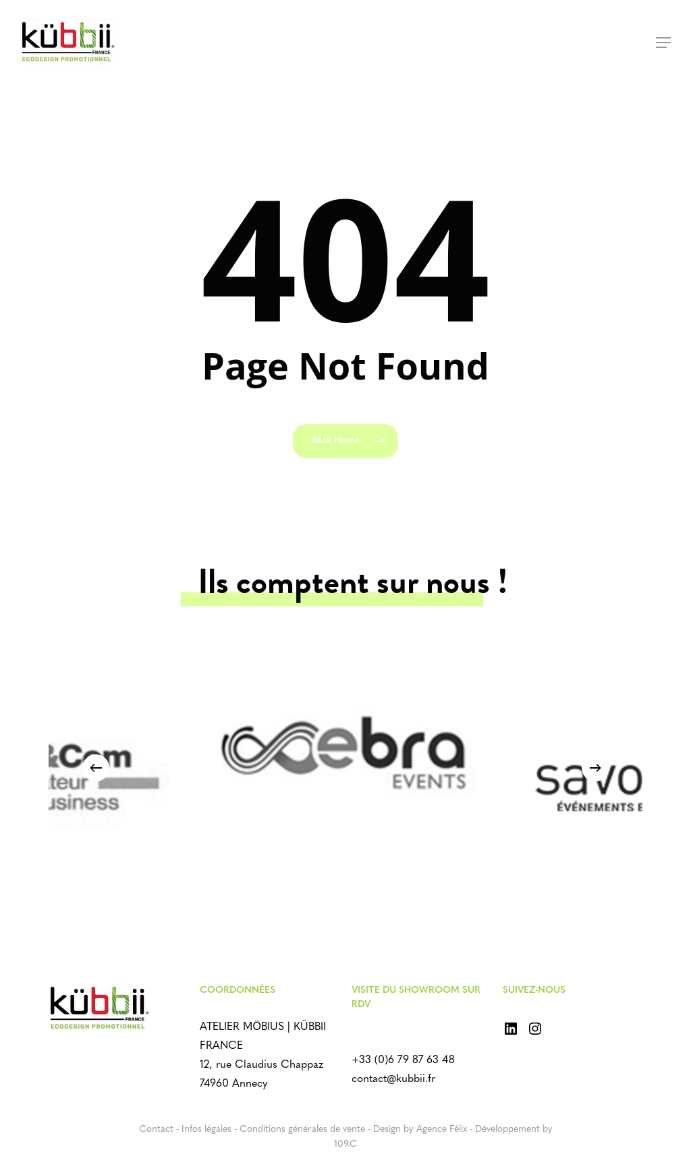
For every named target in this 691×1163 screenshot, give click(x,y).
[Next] (595, 767)
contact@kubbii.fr (393, 1079)
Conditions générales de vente (302, 1130)
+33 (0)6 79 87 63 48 (403, 1060)
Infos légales (206, 1130)
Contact (156, 1130)
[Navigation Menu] (663, 42)
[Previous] (95, 767)
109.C (345, 1144)
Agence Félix (441, 1130)
